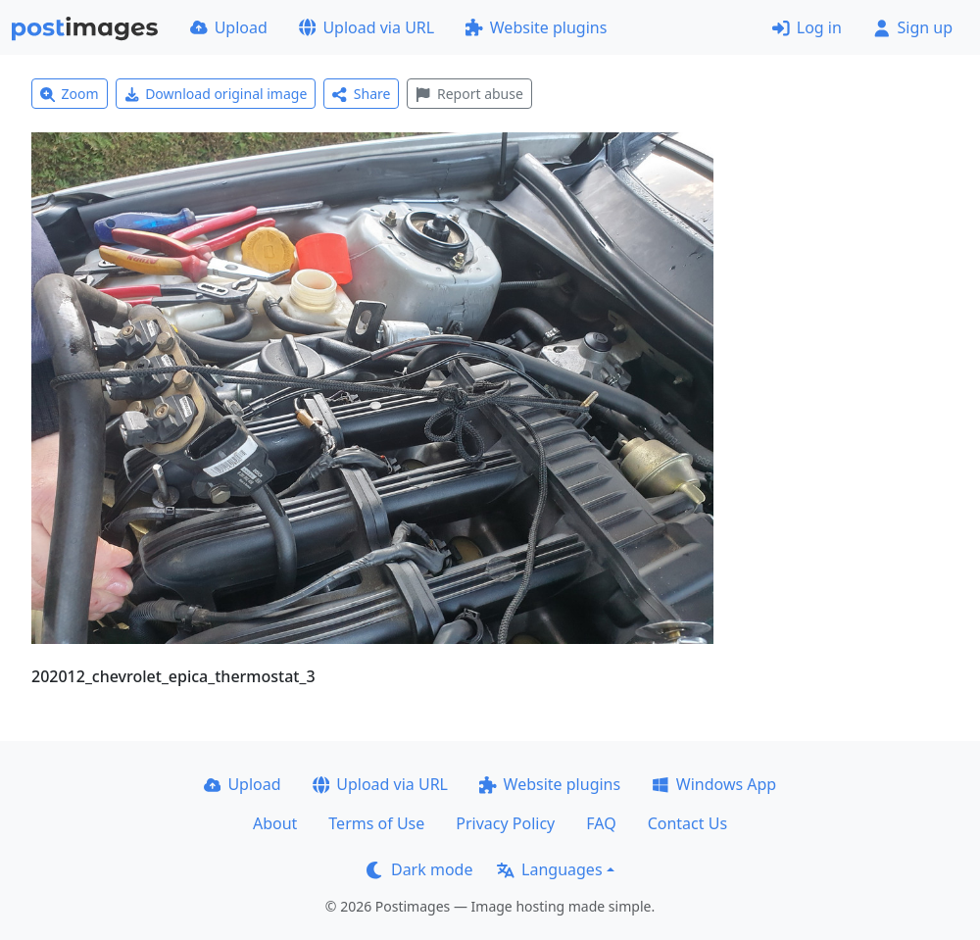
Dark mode (419, 869)
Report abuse (469, 93)
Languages (549, 869)
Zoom (69, 93)
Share (361, 93)
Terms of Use (376, 823)
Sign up (913, 27)
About (275, 823)
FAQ (600, 823)
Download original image (216, 93)
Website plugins (536, 27)
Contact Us (687, 823)
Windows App (714, 784)
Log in (807, 27)
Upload (229, 27)
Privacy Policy (505, 823)
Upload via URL (366, 27)
